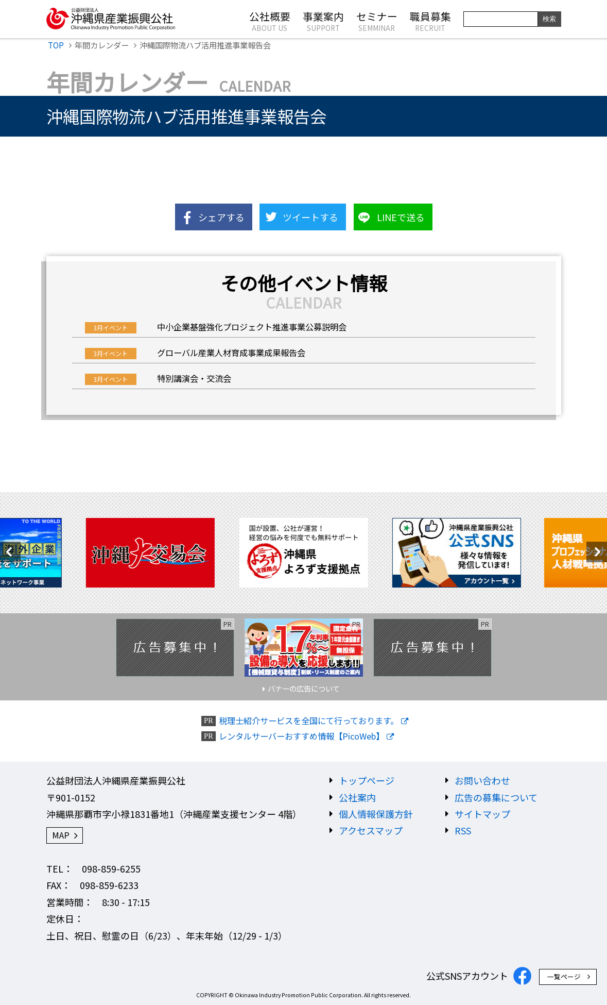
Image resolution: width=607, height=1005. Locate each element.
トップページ (366, 780)
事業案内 (323, 20)
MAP (61, 835)
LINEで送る (401, 217)
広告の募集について (496, 797)
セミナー (376, 20)
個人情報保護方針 (376, 813)
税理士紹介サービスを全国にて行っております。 (308, 721)
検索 (549, 19)
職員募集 (430, 20)
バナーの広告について (304, 688)
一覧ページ (564, 976)
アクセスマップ (371, 830)
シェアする (221, 217)
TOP (56, 45)
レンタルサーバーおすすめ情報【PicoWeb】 (301, 736)
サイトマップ (482, 813)
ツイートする (310, 217)
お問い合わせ (482, 780)
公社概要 (269, 20)
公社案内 (357, 797)
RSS (463, 830)
